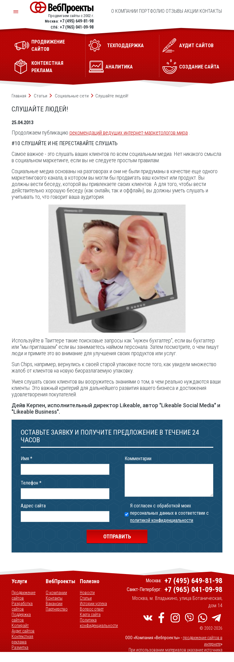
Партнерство (57, 609)
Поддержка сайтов (21, 617)
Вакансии (54, 603)
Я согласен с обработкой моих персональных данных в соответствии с (169, 513)
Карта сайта (90, 614)
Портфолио (152, 11)
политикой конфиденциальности (161, 520)
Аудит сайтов (23, 631)
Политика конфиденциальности (99, 623)
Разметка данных (20, 650)
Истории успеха (93, 603)
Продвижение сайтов (23, 595)
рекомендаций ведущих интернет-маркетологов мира (128, 132)
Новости (87, 592)
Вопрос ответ (92, 609)
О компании (124, 11)
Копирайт (20, 625)
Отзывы (174, 11)
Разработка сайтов (22, 606)
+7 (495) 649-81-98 (77, 21)
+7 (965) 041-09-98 (77, 27)
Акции (191, 11)
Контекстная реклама (22, 639)
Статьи (86, 598)
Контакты (211, 11)
